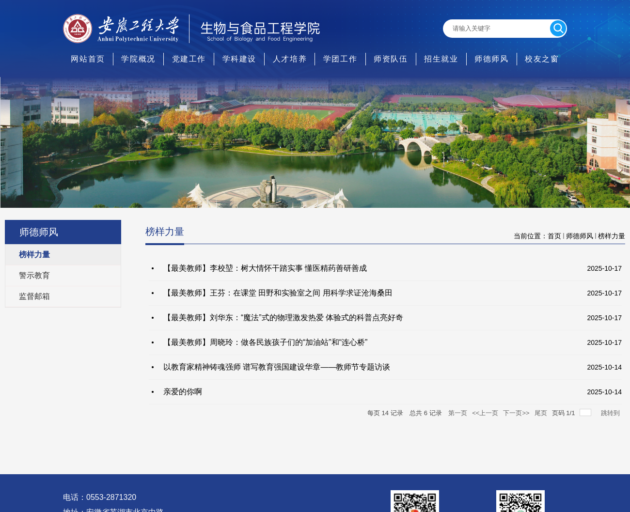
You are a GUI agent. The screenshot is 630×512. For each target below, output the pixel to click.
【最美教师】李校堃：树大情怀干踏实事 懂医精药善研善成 (265, 268)
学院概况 (138, 59)
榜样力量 (611, 236)
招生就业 (441, 59)
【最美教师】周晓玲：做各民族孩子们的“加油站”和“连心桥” (265, 342)
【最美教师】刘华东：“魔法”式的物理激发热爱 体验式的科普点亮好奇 (283, 317)
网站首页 (88, 59)
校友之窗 (542, 59)
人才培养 (290, 59)
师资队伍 (391, 59)
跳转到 (611, 413)
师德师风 (491, 59)
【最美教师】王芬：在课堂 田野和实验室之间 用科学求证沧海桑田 (278, 293)
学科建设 (239, 59)
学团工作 (340, 59)
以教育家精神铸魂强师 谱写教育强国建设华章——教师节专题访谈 (276, 367)
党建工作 (189, 59)
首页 (554, 236)
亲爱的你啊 (182, 392)
